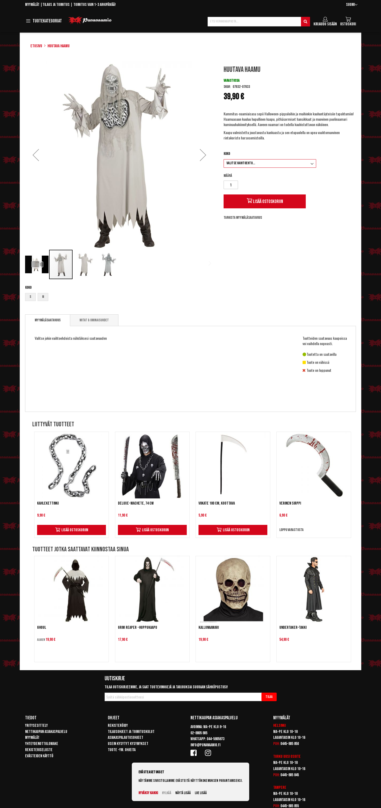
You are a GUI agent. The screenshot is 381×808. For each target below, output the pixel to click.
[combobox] (259, 21)
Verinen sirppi (290, 503)
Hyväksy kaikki (148, 793)
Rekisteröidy (118, 725)
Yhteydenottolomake (41, 743)
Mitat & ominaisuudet (94, 320)
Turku (278, 756)
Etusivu (36, 46)
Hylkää (166, 793)
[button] (352, 5)
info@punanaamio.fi (205, 745)
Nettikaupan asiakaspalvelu (46, 731)
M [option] (43, 297)
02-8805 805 (198, 733)
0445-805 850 (289, 743)
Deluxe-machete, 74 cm (136, 503)
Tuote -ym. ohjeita (122, 749)
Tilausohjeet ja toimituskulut (131, 731)
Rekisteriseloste (39, 749)
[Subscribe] (269, 697)
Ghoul (41, 627)
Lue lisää (201, 793)
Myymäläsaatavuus (48, 320)
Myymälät (32, 4)
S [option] (30, 297)
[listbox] (119, 297)
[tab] (47, 320)
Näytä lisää (183, 793)
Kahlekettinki (48, 503)
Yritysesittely (36, 725)
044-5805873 (215, 738)
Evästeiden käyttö (39, 756)
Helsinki (279, 725)
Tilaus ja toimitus (56, 4)
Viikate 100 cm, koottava (217, 503)
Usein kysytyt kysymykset (128, 743)
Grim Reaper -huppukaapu (137, 627)
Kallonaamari (209, 627)
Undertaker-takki (293, 627)
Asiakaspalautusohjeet (125, 737)
